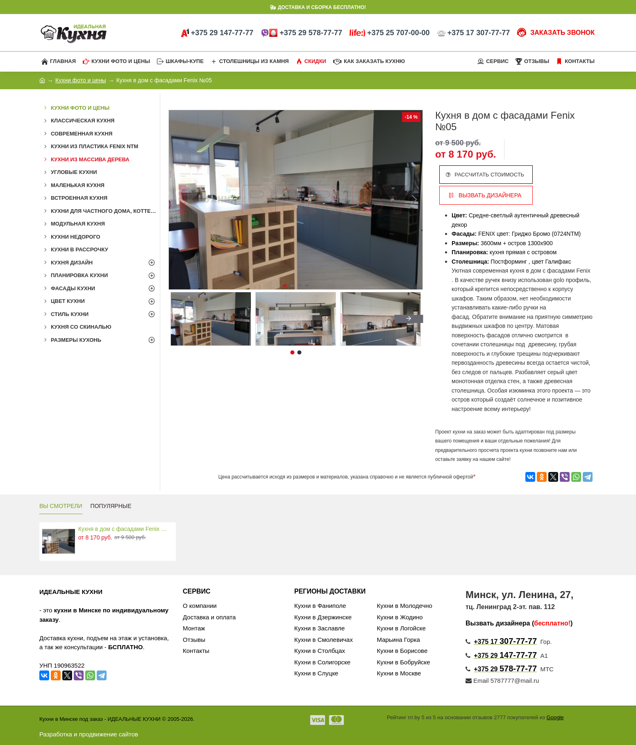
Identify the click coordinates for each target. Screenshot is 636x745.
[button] (414, 200)
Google (555, 717)
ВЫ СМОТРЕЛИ (60, 506)
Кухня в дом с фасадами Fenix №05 (125, 529)
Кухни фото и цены (80, 80)
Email (477, 680)
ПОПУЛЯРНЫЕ (111, 506)
